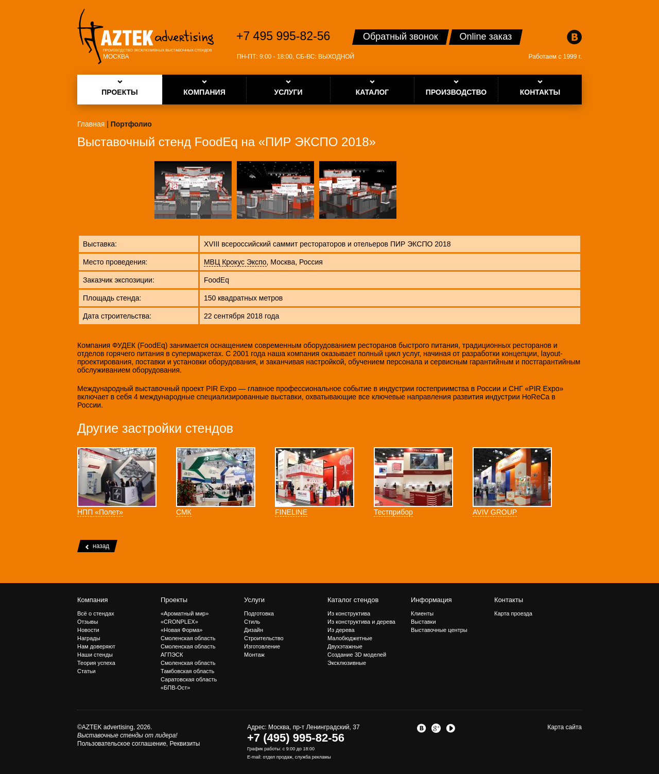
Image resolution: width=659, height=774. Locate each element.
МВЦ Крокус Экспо (235, 262)
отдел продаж (277, 757)
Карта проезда (513, 613)
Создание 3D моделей (356, 655)
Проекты (174, 600)
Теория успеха (96, 663)
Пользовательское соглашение (121, 743)
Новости (88, 630)
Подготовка (259, 613)
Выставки (423, 622)
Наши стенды (95, 655)
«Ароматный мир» (185, 613)
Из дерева (341, 630)
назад (97, 546)
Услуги (254, 600)
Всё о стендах (95, 613)
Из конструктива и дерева (361, 622)
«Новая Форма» (181, 630)
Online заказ (486, 36)
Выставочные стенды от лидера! (127, 735)
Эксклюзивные (346, 663)
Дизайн (253, 630)
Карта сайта (564, 727)
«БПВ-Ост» (175, 687)
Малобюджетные (349, 638)
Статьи (86, 671)
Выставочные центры (439, 630)
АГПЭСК (172, 655)
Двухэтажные (344, 646)
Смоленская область (188, 638)
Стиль (252, 622)
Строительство (264, 638)
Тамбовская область (187, 671)
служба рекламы (313, 757)
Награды (88, 638)
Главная (91, 124)
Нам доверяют (96, 646)
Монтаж (254, 655)
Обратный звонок (400, 36)
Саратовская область (189, 679)
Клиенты (422, 613)
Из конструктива (348, 613)
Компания (92, 600)
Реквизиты (185, 743)
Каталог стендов (352, 600)
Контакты (508, 600)
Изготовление (262, 646)
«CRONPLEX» (179, 622)
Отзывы (87, 622)
